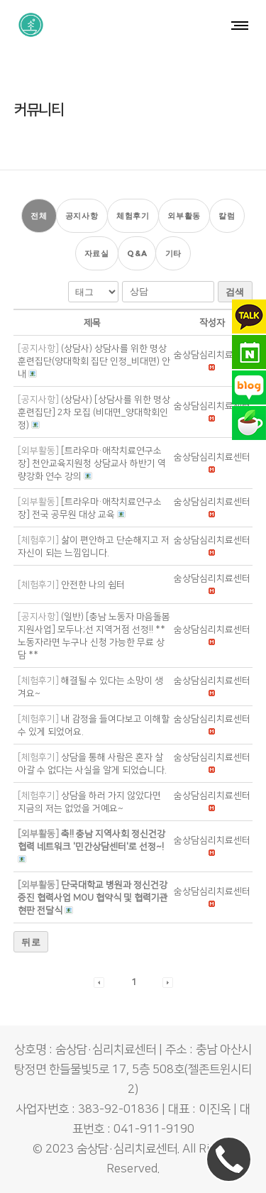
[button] (212, 355)
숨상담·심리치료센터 (127, 1149)
